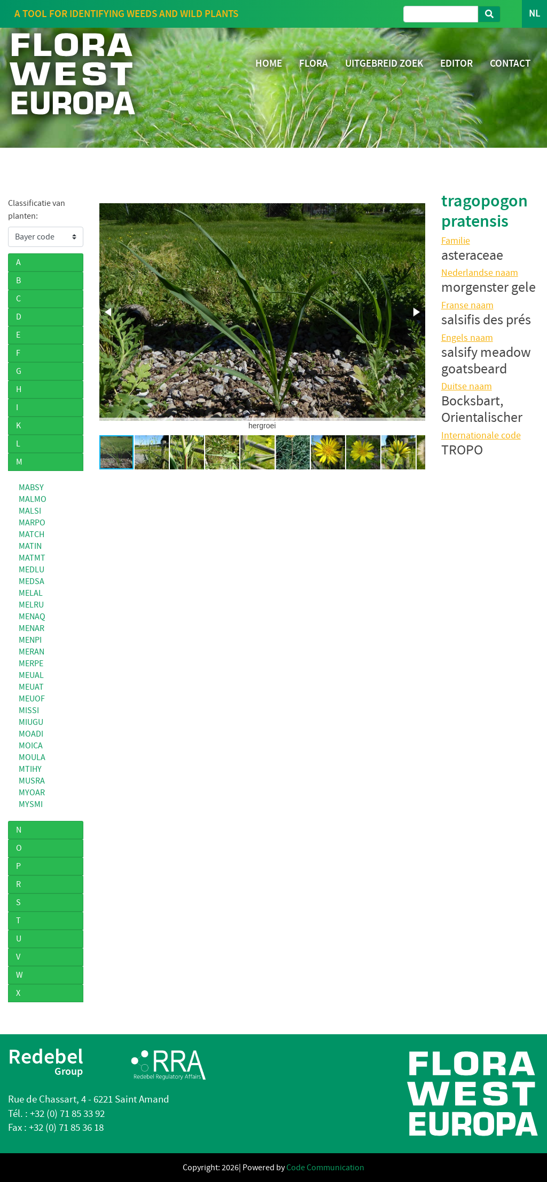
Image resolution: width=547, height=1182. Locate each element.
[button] (109, 312)
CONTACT (510, 63)
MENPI (30, 640)
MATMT (32, 558)
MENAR (31, 628)
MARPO (32, 522)
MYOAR (32, 792)
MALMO (32, 499)
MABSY (31, 487)
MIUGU (31, 722)
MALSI (30, 511)
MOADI (31, 734)
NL (534, 13)
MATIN (30, 546)
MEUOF (32, 698)
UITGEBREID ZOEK (384, 63)
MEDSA (31, 581)
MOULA (32, 757)
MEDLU (31, 569)
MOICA (31, 745)
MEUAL (31, 675)
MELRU (31, 605)
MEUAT (31, 687)
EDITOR (456, 63)
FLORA (313, 63)
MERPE (31, 663)
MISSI (29, 710)
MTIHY (30, 769)
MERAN (31, 651)
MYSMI (31, 804)
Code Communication (325, 1167)
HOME (268, 63)
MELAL (31, 593)
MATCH (31, 534)
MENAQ (32, 616)
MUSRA (32, 781)
